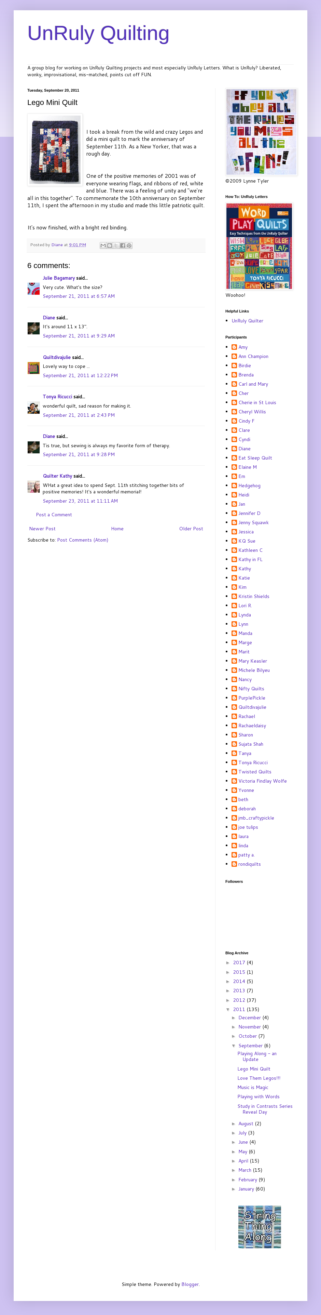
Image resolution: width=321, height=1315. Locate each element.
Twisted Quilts (254, 772)
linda (243, 846)
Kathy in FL (250, 560)
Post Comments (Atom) (82, 539)
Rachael (246, 717)
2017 (240, 962)
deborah (247, 809)
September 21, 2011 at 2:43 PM (79, 415)
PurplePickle (251, 698)
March (245, 1170)
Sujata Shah (250, 744)
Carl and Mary (253, 384)
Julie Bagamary (59, 278)
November (250, 1026)
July (243, 1132)
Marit (244, 652)
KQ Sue (246, 541)
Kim (242, 587)
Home (117, 528)
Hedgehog (249, 486)
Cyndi (244, 440)
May (243, 1151)
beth (243, 800)
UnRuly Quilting (98, 33)
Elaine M (247, 467)
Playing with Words (258, 1096)
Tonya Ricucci (57, 396)
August (246, 1123)
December (250, 1017)
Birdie (244, 366)
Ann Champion (253, 357)
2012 (240, 1000)
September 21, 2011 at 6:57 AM (79, 296)
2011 (240, 1009)
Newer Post (42, 528)
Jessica (246, 532)
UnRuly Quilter (247, 320)
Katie (244, 578)
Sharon (245, 735)
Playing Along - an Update (257, 1056)
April (244, 1160)
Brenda (246, 375)
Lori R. (245, 606)
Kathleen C (250, 550)
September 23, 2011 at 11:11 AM (80, 500)
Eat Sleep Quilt (255, 458)
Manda (245, 633)
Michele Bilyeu (254, 670)
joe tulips (248, 827)
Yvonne (246, 790)
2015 (240, 972)
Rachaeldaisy (252, 726)
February (248, 1179)
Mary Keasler (252, 661)
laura (243, 837)
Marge (245, 643)
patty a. (246, 855)
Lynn (243, 624)
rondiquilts (249, 864)
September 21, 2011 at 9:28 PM (79, 454)
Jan (241, 504)
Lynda (244, 615)
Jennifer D (249, 513)
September (251, 1045)
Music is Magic (252, 1087)
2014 (240, 981)
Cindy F (246, 421)
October (248, 1036)
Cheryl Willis (252, 412)
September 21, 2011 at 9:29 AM (79, 335)
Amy (243, 347)
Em (241, 477)
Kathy (244, 569)
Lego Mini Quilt (253, 1068)
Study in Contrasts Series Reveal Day (265, 1109)
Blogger (190, 1284)
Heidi (243, 495)
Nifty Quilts (251, 689)
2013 (240, 990)
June (243, 1142)
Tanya (244, 754)
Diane (49, 317)
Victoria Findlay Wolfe (262, 781)
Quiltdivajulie (57, 357)
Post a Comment (54, 514)
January (246, 1188)
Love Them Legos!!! (258, 1078)
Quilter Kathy (57, 476)
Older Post (191, 528)
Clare (244, 430)
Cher (243, 393)
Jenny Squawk (253, 523)
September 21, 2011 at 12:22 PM (80, 375)
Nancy (245, 680)
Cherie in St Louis (257, 403)
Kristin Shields (253, 597)
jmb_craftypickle (256, 818)
